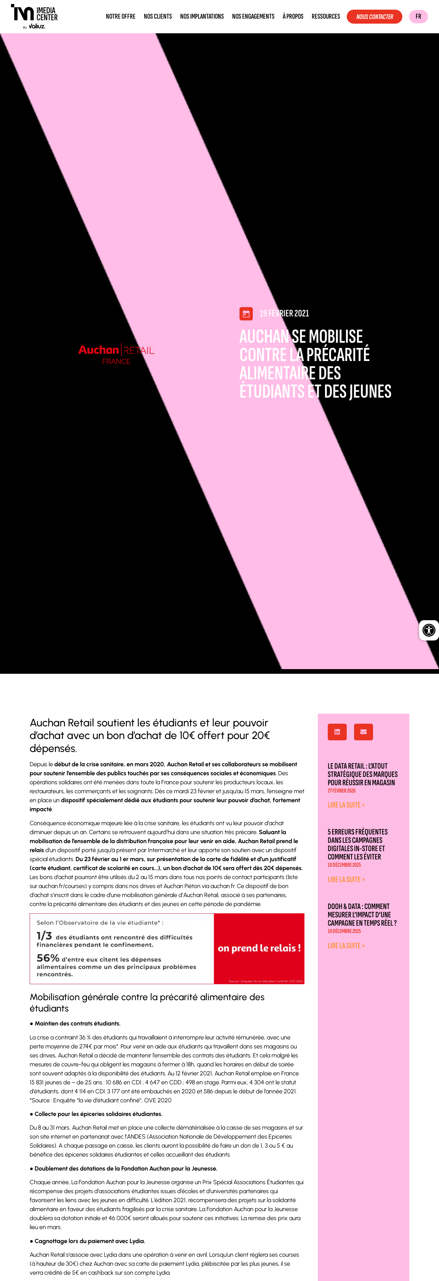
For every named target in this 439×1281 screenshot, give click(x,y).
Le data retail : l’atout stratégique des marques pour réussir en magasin (363, 774)
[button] (337, 732)
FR (418, 16)
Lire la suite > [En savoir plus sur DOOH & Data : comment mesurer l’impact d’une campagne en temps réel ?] (346, 946)
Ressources (322, 16)
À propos (289, 16)
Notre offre (117, 16)
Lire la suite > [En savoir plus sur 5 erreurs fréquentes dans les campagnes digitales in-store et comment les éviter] (346, 879)
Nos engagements (250, 16)
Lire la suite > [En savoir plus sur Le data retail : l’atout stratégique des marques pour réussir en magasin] (346, 805)
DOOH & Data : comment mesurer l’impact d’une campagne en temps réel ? (362, 914)
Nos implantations (198, 16)
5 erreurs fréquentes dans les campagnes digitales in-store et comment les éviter (358, 844)
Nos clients (155, 16)
